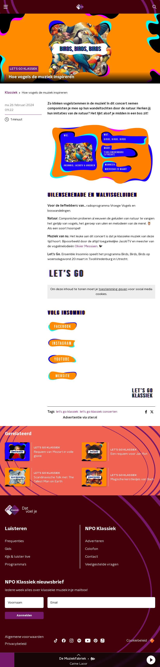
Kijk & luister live (17, 556)
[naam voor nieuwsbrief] (24, 602)
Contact (91, 556)
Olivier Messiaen (86, 246)
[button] (151, 660)
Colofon (91, 549)
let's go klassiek (67, 411)
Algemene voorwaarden (24, 637)
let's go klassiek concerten (98, 411)
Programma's (15, 564)
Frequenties (14, 541)
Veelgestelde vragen (101, 564)
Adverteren (94, 541)
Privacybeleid (16, 644)
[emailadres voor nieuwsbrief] (101, 602)
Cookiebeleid (136, 640)
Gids (8, 549)
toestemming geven (113, 289)
